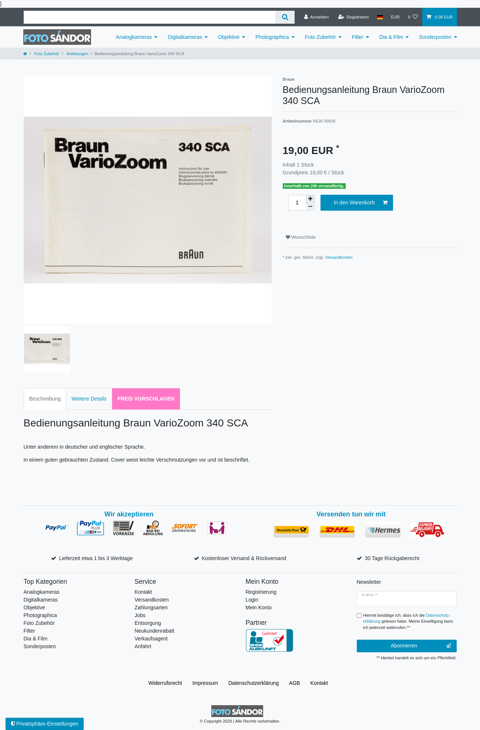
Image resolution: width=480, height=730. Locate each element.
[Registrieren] (353, 17)
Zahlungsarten (151, 607)
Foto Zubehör (320, 37)
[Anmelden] (316, 17)
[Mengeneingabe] (297, 203)
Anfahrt (143, 646)
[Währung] (395, 17)
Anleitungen (77, 53)
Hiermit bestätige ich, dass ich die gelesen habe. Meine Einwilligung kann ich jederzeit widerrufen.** (408, 621)
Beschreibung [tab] (45, 399)
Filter (357, 37)
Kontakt (143, 592)
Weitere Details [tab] (89, 399)
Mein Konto (259, 607)
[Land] (380, 17)
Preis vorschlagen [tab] (146, 399)
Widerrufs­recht (165, 683)
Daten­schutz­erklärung (253, 683)
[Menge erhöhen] (310, 199)
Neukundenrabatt (154, 631)
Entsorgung (148, 623)
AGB (294, 683)
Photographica (272, 37)
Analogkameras (134, 37)
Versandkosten (339, 257)
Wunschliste (301, 237)
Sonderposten (435, 37)
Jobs (140, 615)
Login (252, 600)
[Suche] (284, 17)
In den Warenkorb (360, 203)
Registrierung (261, 592)
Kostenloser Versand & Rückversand (244, 558)
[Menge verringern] (310, 207)
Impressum (205, 683)
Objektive (228, 37)
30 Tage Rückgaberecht (392, 558)
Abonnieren (421, 646)
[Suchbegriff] (150, 17)
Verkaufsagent (151, 639)
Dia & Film (391, 37)
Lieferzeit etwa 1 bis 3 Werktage (96, 558)
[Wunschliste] (413, 17)
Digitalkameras (185, 37)
